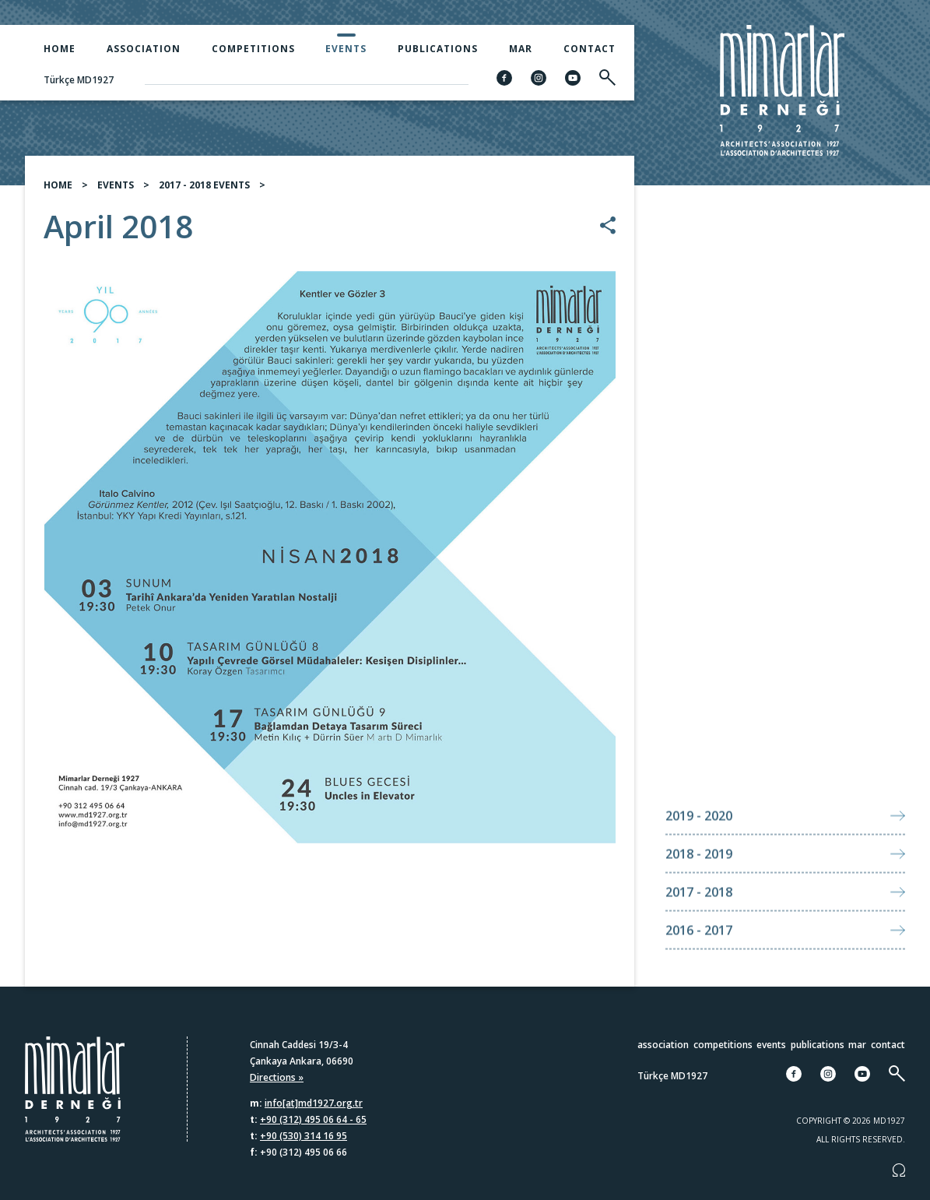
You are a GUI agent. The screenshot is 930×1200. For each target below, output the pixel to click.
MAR (520, 48)
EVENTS (115, 185)
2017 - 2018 (698, 920)
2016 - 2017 (698, 958)
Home (59, 48)
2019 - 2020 (698, 844)
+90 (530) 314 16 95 (303, 1135)
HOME (58, 185)
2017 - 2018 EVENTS (204, 185)
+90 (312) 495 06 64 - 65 (313, 1119)
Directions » (277, 1077)
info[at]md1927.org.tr (314, 1103)
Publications (438, 48)
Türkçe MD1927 (79, 79)
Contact (589, 48)
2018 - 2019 (698, 882)
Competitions (253, 48)
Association (144, 48)
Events (346, 48)
